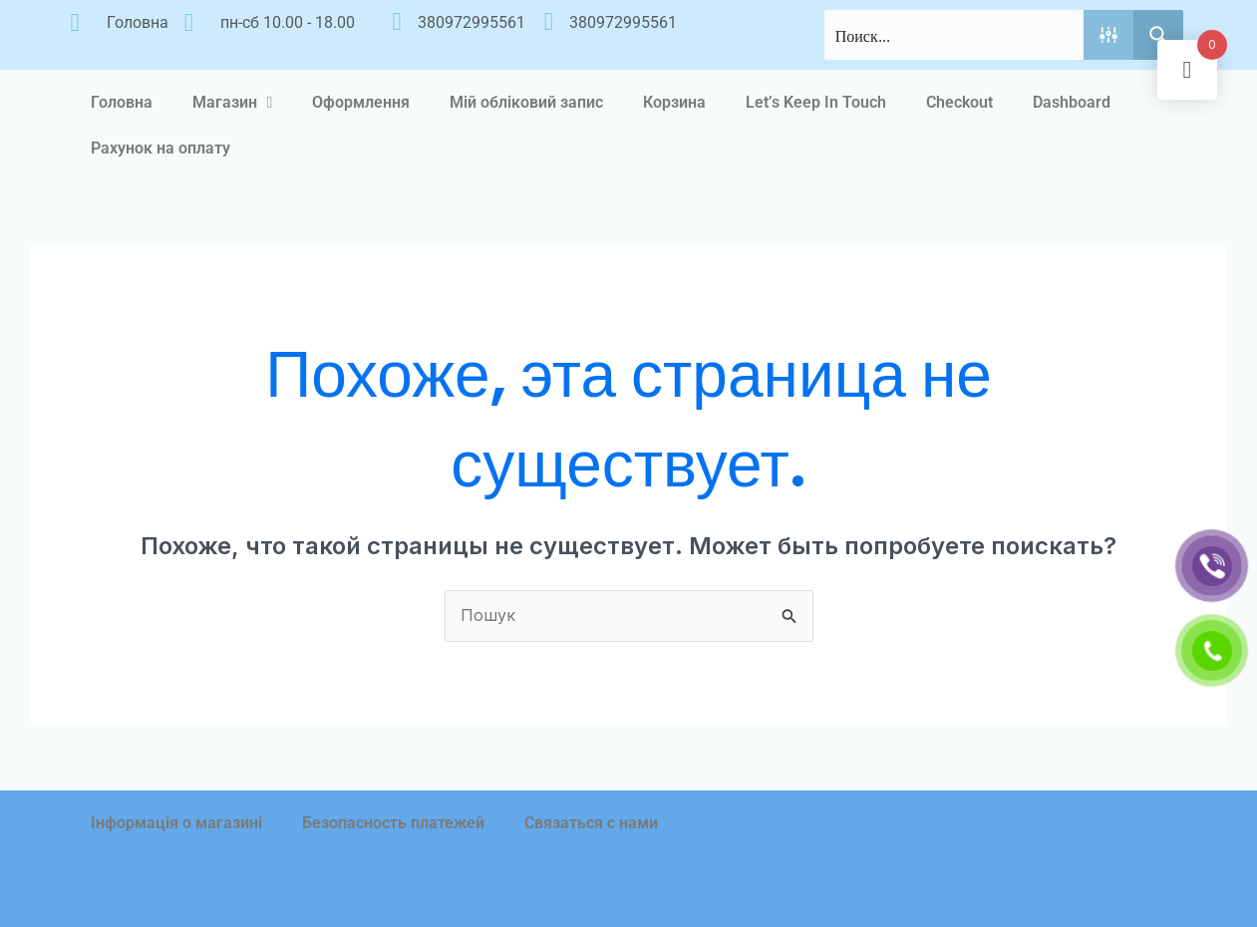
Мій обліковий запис (526, 102)
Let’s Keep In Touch (816, 102)
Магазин (232, 103)
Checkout (959, 102)
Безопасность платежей (393, 822)
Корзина (674, 102)
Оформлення (361, 102)
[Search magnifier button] (1158, 35)
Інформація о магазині (176, 822)
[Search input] (955, 35)
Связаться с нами (591, 822)
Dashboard (1071, 102)
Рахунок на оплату (160, 148)
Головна (122, 102)
